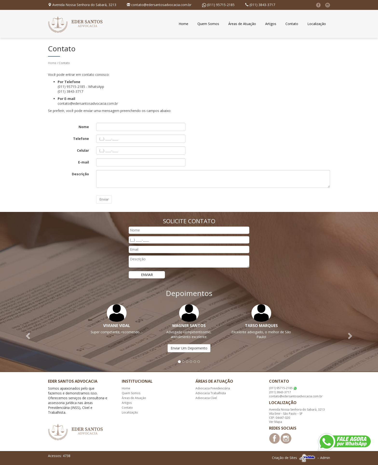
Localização (316, 23)
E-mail (83, 162)
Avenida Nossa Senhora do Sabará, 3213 (84, 4)
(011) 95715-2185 (221, 4)
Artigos (270, 23)
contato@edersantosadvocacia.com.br (161, 4)
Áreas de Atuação (242, 23)
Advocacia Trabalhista (211, 393)
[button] (28, 336)
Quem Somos (208, 23)
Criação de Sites (284, 457)
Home (183, 23)
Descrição (80, 174)
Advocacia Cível (206, 398)
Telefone (81, 138)
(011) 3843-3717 (262, 4)
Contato (291, 23)
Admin (325, 457)
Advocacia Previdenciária (213, 388)
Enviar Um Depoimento (189, 348)
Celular (83, 150)
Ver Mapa (275, 422)
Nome (84, 126)
